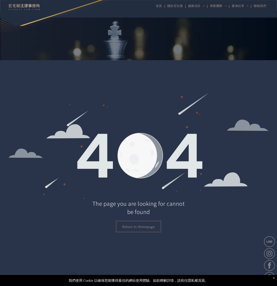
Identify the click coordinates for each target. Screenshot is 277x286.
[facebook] (248, 283)
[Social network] (259, 283)
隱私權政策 (216, 282)
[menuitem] (259, 6)
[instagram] (253, 283)
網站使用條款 (236, 282)
